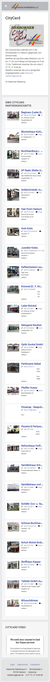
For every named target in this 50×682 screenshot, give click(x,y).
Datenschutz (22, 664)
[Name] (35, 112)
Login (12, 664)
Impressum (35, 664)
